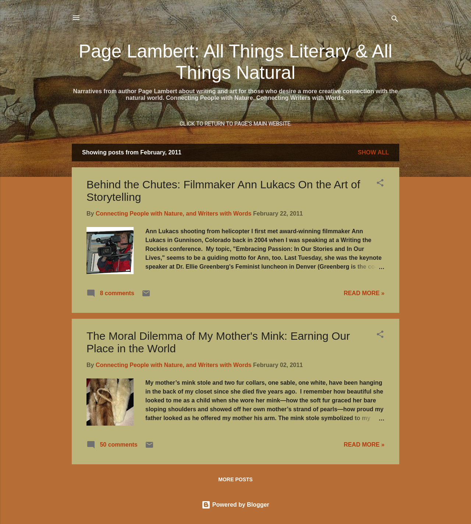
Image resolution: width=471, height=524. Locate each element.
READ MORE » (364, 293)
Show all (373, 152)
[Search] (394, 20)
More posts (235, 479)
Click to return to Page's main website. (235, 123)
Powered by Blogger (235, 505)
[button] (380, 184)
